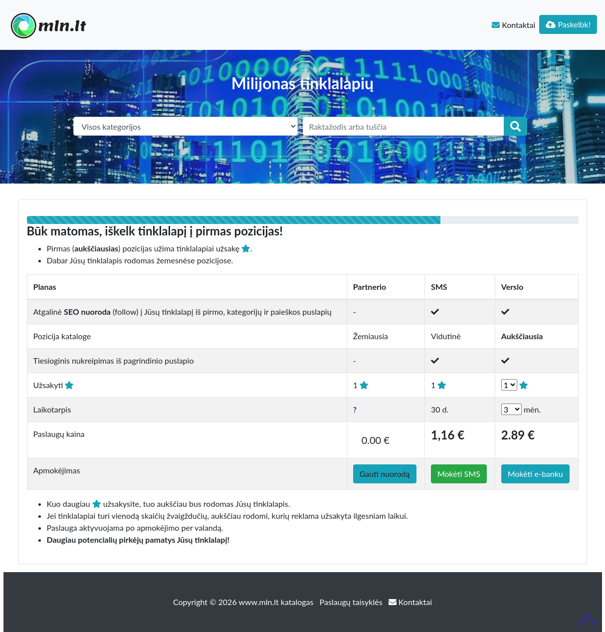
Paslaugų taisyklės (352, 602)
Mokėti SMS (458, 473)
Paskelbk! (568, 24)
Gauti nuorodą (385, 473)
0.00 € (376, 440)
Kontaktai (513, 24)
